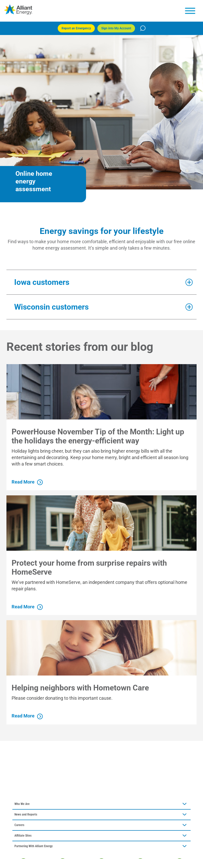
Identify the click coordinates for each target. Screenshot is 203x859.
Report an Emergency (76, 28)
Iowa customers (41, 282)
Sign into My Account (116, 28)
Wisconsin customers (51, 306)
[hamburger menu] (190, 11)
